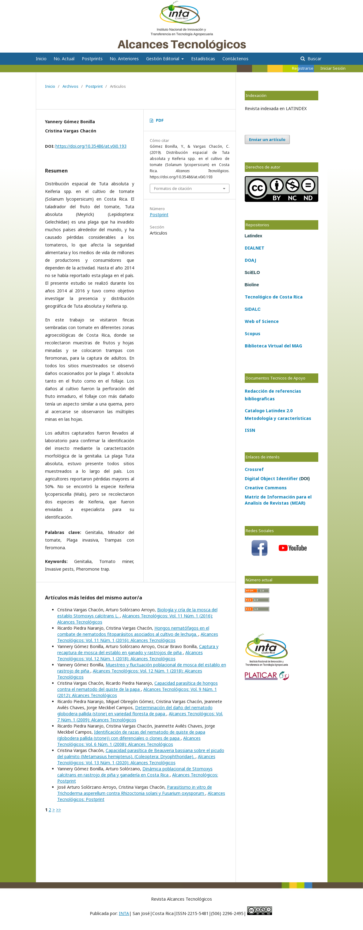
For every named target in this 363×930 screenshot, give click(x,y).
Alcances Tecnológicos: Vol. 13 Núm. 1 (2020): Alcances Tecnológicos (136, 759)
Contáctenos (235, 58)
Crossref (254, 469)
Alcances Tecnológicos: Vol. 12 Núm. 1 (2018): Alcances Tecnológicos (130, 655)
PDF (160, 120)
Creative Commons (266, 488)
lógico (264, 297)
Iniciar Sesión (333, 68)
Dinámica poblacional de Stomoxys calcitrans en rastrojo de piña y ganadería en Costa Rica (135, 772)
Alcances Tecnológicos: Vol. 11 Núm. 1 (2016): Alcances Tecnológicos (137, 637)
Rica (297, 297)
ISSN (250, 430)
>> (58, 810)
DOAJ (250, 260)
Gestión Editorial (163, 58)
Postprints (92, 58)
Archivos (70, 86)
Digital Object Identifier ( (277, 478)
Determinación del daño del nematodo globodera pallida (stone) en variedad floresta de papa (135, 711)
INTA (124, 913)
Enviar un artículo (267, 139)
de (274, 297)
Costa (285, 297)
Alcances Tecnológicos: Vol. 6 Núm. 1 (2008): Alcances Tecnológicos (129, 741)
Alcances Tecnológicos (76, 7)
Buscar (313, 58)
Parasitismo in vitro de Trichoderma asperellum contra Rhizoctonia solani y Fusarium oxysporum (134, 790)
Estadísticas (203, 58)
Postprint (94, 86)
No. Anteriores (124, 58)
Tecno (251, 297)
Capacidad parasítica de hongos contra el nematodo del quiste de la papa (137, 686)
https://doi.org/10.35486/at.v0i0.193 (91, 146)
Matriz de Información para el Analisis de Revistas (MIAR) (278, 500)
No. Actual (64, 58)
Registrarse (302, 68)
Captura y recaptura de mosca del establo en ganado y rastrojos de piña (137, 649)
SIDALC (253, 309)
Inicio (41, 58)
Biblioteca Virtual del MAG (273, 346)
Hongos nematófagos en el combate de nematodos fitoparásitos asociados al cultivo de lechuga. (133, 631)
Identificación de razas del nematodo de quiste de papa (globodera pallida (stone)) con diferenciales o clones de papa (131, 735)
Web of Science (262, 321)
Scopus (252, 333)
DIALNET (254, 248)
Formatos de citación (173, 188)
